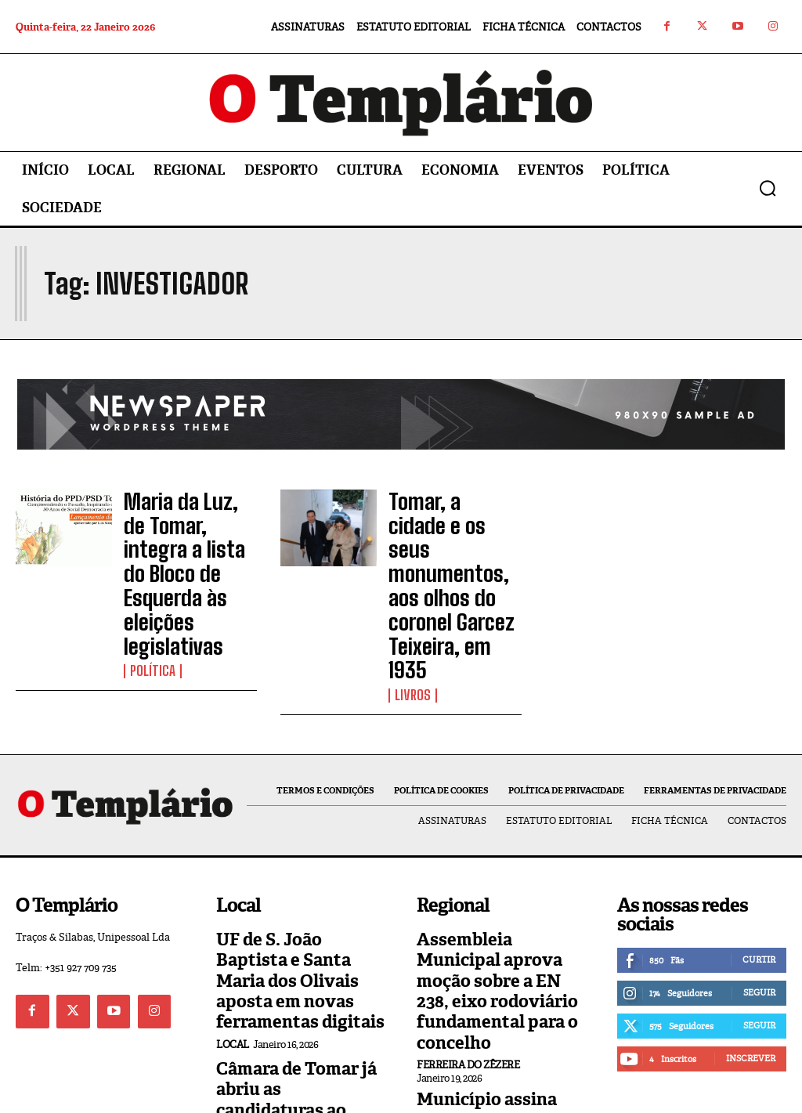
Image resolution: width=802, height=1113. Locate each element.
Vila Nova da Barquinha (483, 1020)
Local (232, 899)
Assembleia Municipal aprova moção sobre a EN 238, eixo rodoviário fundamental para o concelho (501, 861)
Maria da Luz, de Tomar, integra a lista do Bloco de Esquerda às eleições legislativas (189, 532)
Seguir (759, 881)
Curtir (758, 849)
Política (150, 588)
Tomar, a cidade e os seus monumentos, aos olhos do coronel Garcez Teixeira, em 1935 (453, 532)
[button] (767, 188)
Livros (410, 588)
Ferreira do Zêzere (468, 916)
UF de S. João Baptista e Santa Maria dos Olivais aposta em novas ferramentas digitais (297, 853)
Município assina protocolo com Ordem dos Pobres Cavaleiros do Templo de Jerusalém (500, 974)
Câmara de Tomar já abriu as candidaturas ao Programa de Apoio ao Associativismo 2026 (299, 947)
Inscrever (750, 947)
